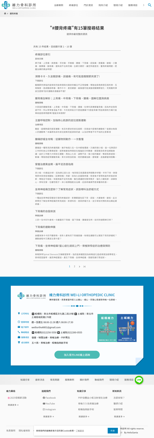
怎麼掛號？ (119, 397)
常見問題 (54, 379)
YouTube (49, 403)
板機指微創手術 (60, 342)
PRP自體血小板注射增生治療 (92, 397)
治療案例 (58, 5)
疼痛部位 (73, 5)
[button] (143, 5)
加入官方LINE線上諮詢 (77, 355)
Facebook (49, 397)
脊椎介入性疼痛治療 (88, 403)
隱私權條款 (24, 430)
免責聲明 (10, 430)
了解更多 (80, 430)
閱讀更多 (12, 404)
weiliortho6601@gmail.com (46, 327)
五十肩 (35, 342)
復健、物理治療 (40, 337)
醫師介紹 (118, 403)
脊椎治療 (54, 337)
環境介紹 (118, 5)
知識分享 (25, 379)
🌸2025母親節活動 (17, 397)
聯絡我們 (99, 379)
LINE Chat (139, 380)
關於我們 (84, 379)
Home (5, 13)
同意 (113, 430)
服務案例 (69, 379)
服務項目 (133, 5)
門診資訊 (88, 5)
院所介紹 (103, 5)
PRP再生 (65, 337)
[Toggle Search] (149, 5)
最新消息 (39, 379)
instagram (49, 409)
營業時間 (118, 409)
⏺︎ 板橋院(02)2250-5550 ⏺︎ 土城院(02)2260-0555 (57, 332)
